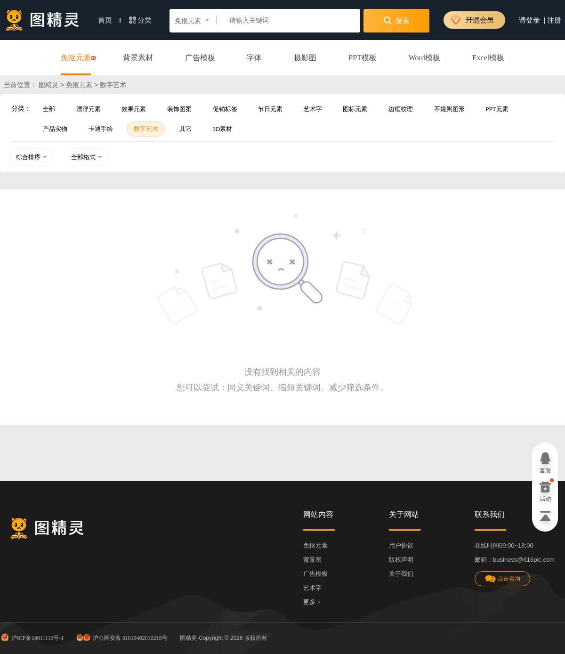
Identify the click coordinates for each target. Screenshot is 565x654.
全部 (49, 109)
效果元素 (133, 109)
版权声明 (401, 559)
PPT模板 (362, 58)
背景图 (312, 559)
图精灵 (48, 85)
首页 (109, 20)
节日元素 (270, 109)
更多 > (312, 602)
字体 (254, 58)
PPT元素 (496, 109)
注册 (554, 20)
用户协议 (401, 545)
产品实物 (55, 128)
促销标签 (225, 109)
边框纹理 (400, 109)
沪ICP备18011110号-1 (32, 637)
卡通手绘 (101, 128)
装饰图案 (179, 109)
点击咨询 (502, 579)
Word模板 (424, 58)
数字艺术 (146, 128)
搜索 (396, 20)
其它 (185, 128)
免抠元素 (76, 58)
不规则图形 (449, 109)
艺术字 (313, 109)
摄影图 (305, 58)
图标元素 (355, 109)
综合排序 (31, 157)
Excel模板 (488, 58)
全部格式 (86, 157)
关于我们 (401, 573)
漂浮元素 (88, 109)
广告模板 (200, 58)
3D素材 (223, 128)
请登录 (529, 20)
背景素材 (138, 58)
